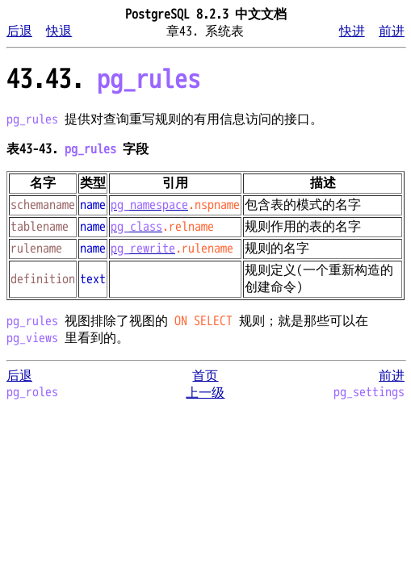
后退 (19, 31)
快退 (59, 31)
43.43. (103, 79)
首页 (205, 376)
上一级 (205, 393)
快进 (352, 31)
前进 (392, 31)
